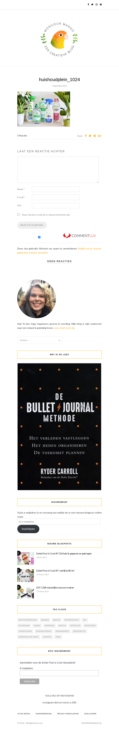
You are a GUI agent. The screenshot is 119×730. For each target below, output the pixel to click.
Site (19, 205)
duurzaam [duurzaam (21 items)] (24, 626)
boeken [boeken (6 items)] (45, 620)
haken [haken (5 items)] (37, 626)
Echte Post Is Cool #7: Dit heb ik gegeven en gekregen (64, 553)
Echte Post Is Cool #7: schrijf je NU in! (55, 570)
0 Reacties (22, 135)
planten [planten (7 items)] (47, 637)
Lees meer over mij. (64, 327)
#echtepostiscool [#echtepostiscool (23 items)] (28, 620)
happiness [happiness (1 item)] (49, 626)
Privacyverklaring (68, 714)
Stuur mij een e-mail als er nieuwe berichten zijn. (46, 214)
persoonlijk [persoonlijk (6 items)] (79, 631)
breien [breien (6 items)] (56, 620)
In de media (24, 714)
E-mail (21, 197)
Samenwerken (44, 714)
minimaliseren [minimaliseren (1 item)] (43, 631)
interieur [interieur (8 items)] (75, 626)
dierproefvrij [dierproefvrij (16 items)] (71, 620)
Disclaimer (90, 714)
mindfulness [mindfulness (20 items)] (25, 631)
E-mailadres (26, 668)
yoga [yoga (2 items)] (58, 637)
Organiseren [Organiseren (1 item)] (62, 631)
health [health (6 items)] (62, 626)
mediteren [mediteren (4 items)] (90, 626)
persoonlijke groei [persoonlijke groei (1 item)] (29, 637)
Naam (21, 189)
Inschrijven (28, 528)
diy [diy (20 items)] (84, 620)
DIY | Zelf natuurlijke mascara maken (55, 587)
